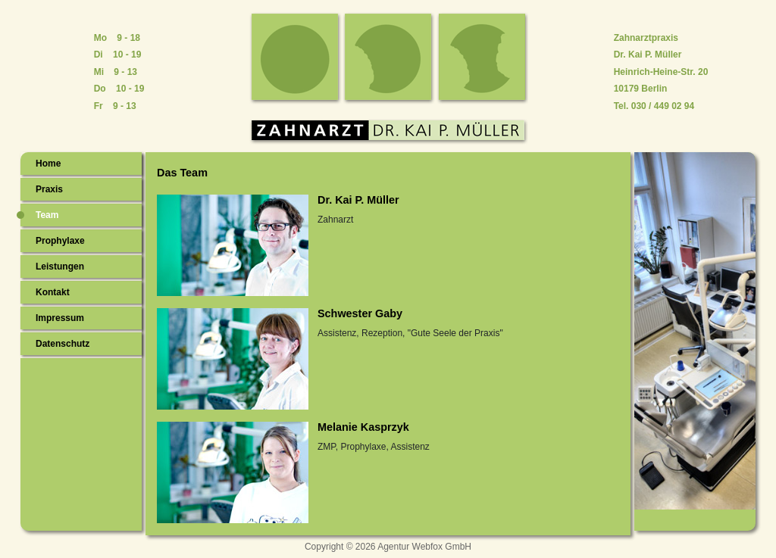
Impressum (60, 318)
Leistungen (60, 266)
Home (48, 163)
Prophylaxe (60, 240)
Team (47, 215)
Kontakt (53, 292)
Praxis (49, 189)
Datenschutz (62, 343)
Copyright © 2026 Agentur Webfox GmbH (388, 546)
